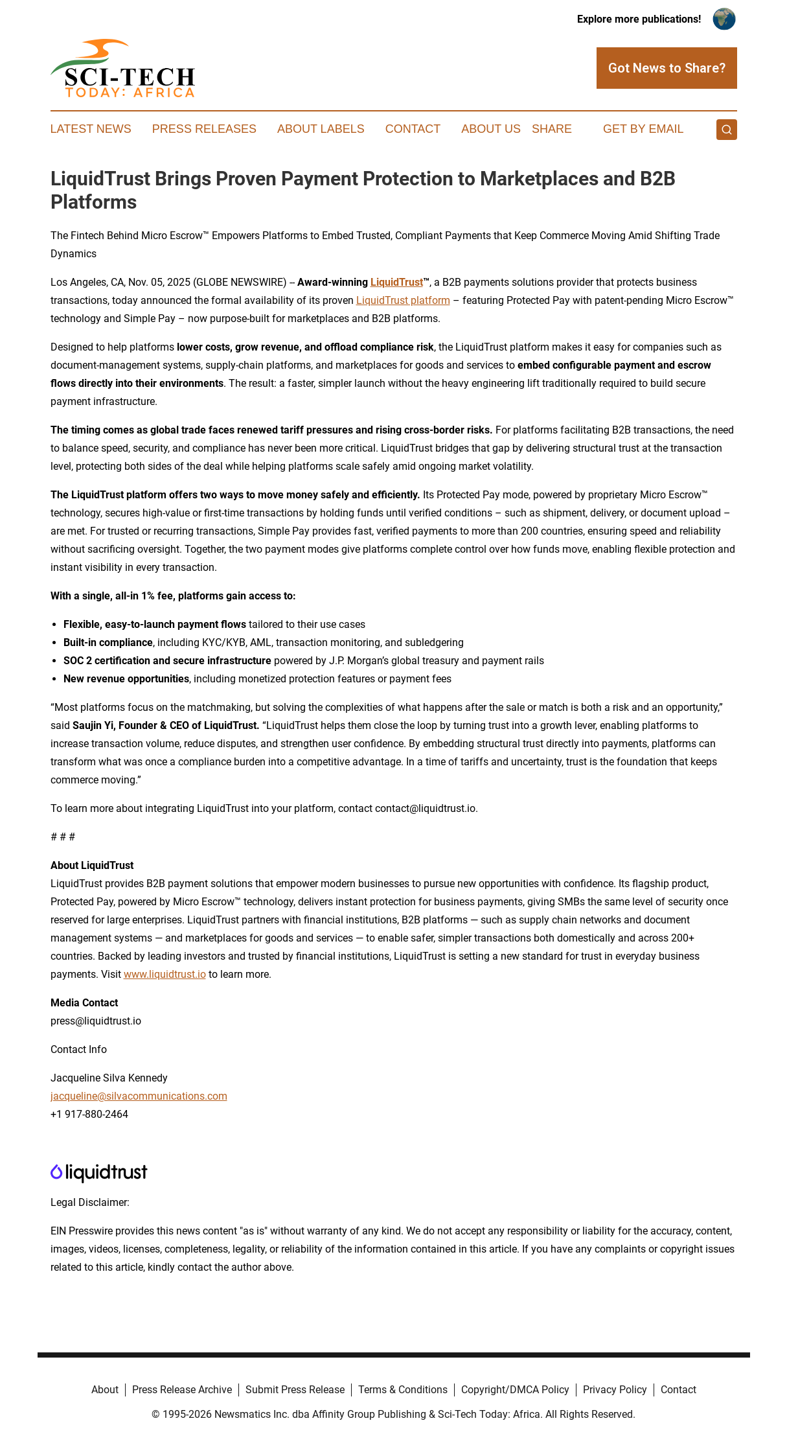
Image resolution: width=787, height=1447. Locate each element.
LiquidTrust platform (403, 300)
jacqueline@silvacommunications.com (139, 1096)
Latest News (91, 128)
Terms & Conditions (403, 1389)
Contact (413, 128)
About (105, 1389)
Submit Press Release (295, 1389)
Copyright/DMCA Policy (515, 1389)
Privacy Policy (615, 1389)
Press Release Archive (182, 1389)
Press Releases (204, 128)
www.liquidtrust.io (165, 974)
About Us (491, 128)
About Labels (321, 128)
